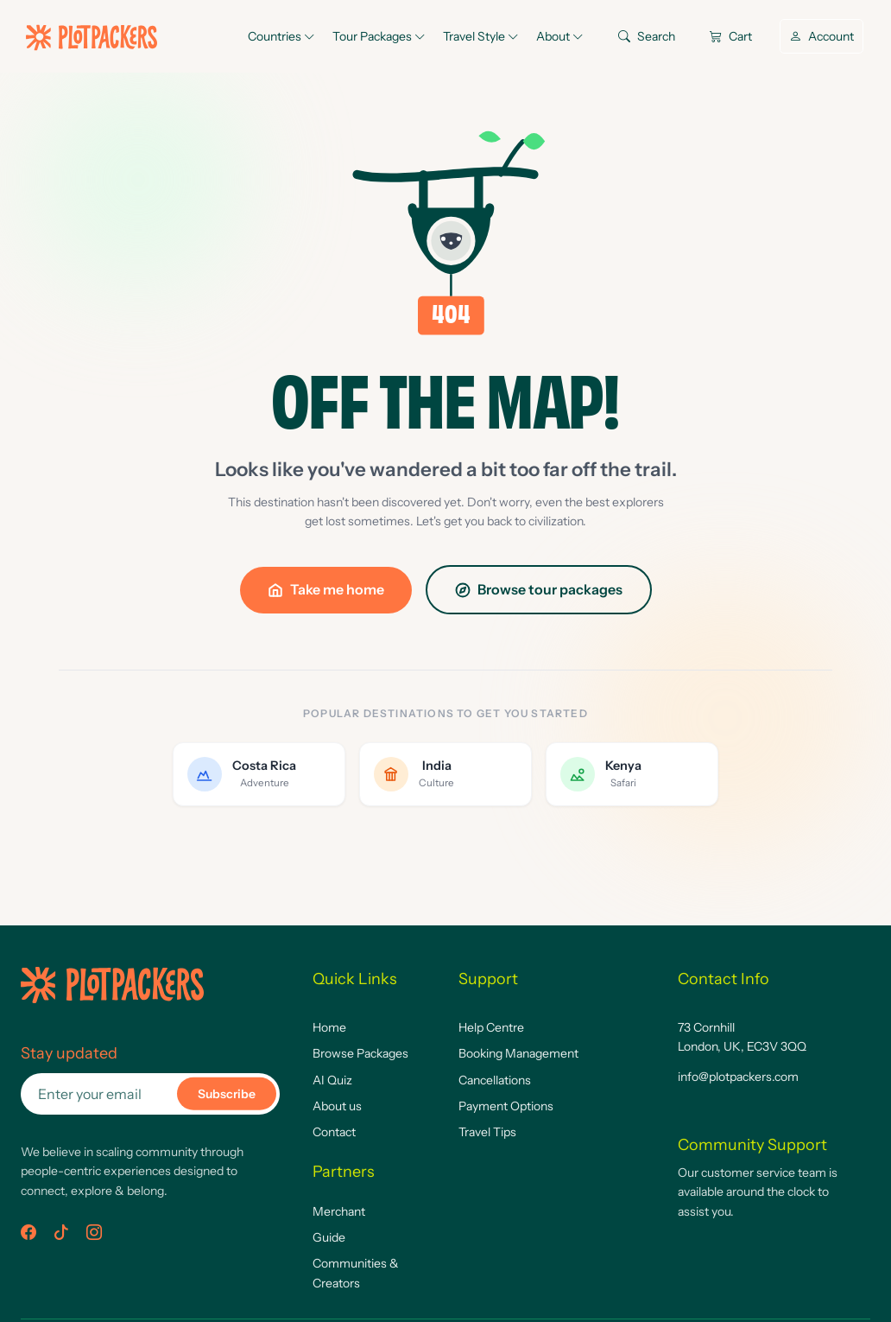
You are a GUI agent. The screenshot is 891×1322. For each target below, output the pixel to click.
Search (646, 36)
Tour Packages (379, 36)
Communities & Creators (356, 1272)
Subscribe (227, 1094)
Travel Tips (487, 1132)
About (560, 36)
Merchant (339, 1211)
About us (337, 1106)
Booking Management (518, 1053)
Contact (334, 1132)
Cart (731, 36)
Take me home (326, 589)
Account (821, 36)
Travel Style (481, 36)
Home (329, 1027)
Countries (281, 36)
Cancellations (494, 1080)
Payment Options (505, 1106)
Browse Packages (360, 1053)
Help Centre (491, 1027)
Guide (329, 1237)
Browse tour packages (538, 589)
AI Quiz (332, 1080)
